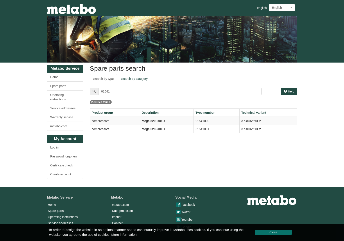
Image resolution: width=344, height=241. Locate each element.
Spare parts (58, 86)
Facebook (185, 205)
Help (289, 91)
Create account (60, 174)
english (262, 8)
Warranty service (61, 117)
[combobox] (282, 7)
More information (123, 234)
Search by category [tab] (134, 78)
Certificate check (61, 165)
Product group (102, 112)
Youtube (184, 219)
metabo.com (58, 126)
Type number (205, 112)
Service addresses (62, 108)
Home (54, 77)
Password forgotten (63, 156)
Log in (54, 147)
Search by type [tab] (103, 78)
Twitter (183, 212)
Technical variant (253, 112)
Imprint (117, 217)
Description (150, 112)
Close (273, 232)
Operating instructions (58, 97)
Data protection (122, 211)
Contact (117, 223)
